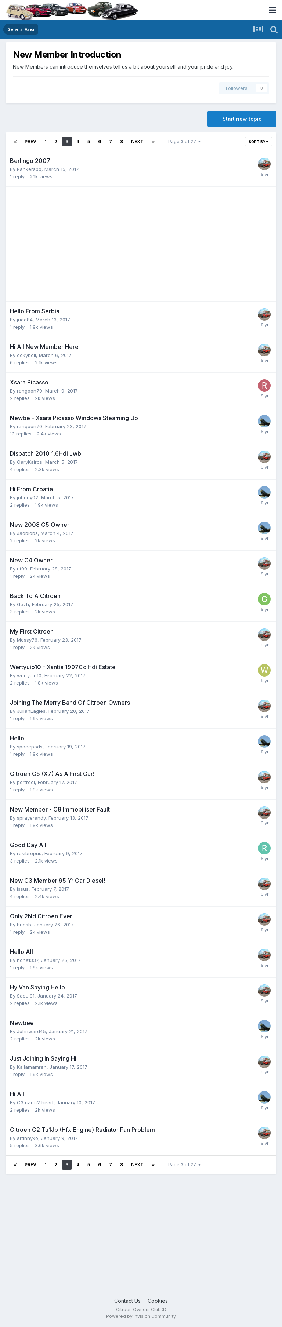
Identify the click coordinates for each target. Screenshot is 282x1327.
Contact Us (127, 1301)
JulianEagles (31, 711)
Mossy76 (27, 640)
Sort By (258, 141)
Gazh (23, 604)
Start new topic (242, 119)
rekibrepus (29, 853)
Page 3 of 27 (184, 141)
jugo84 (25, 319)
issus (23, 889)
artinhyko (27, 1138)
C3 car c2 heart (35, 1102)
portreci (26, 782)
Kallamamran (32, 1067)
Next (137, 141)
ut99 (22, 569)
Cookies (158, 1301)
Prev (30, 141)
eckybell (26, 355)
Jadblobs (27, 533)
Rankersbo (29, 169)
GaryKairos (29, 462)
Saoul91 (26, 996)
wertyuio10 (29, 675)
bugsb (24, 924)
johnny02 (27, 497)
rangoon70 (29, 391)
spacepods (30, 747)
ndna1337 (27, 960)
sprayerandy (31, 818)
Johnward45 (31, 1031)
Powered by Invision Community (141, 1316)
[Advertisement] (96, 244)
